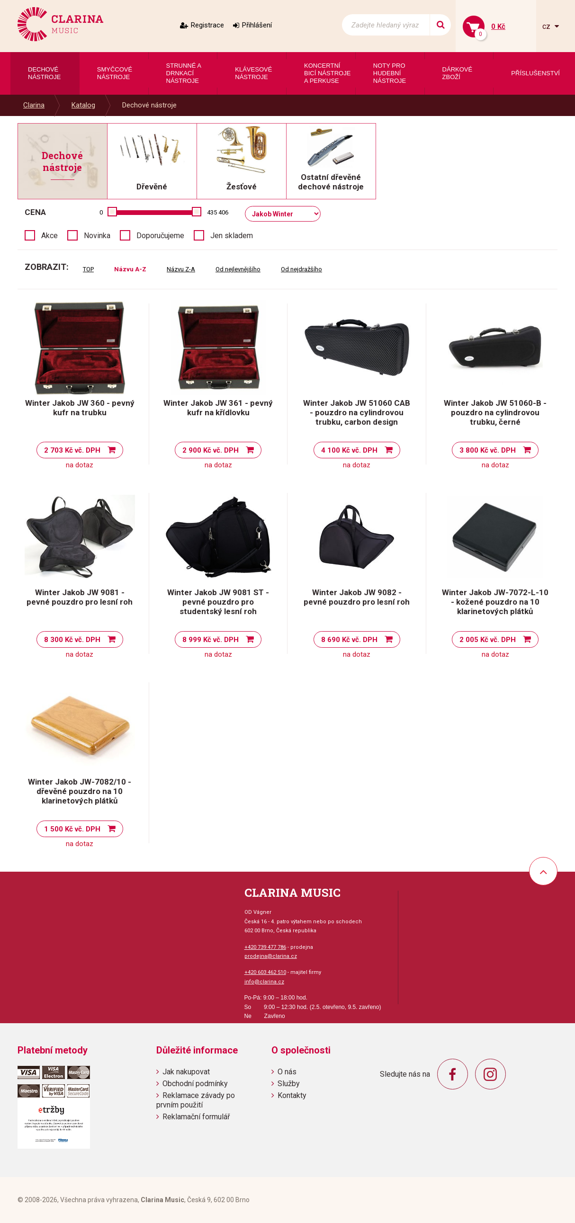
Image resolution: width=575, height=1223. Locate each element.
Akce (49, 235)
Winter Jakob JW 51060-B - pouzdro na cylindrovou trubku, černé (495, 412)
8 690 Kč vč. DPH (349, 639)
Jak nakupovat (186, 1071)
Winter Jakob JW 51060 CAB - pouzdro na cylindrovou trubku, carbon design (356, 412)
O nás (287, 1071)
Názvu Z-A (181, 269)
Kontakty (292, 1095)
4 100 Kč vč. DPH (349, 450)
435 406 (217, 212)
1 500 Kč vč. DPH (72, 829)
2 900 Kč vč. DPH (210, 450)
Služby (289, 1083)
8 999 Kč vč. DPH (210, 639)
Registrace (207, 25)
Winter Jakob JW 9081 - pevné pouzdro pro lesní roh (80, 597)
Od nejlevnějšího (238, 269)
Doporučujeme (160, 235)
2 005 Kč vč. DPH (487, 639)
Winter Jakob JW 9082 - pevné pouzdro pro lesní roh (357, 597)
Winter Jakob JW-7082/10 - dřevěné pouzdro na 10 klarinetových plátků (79, 791)
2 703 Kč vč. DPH (72, 450)
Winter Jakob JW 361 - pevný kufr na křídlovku (218, 407)
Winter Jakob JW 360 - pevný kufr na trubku (80, 407)
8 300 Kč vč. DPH (72, 639)
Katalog (83, 105)
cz (547, 26)
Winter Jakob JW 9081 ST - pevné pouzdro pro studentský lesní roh (218, 602)
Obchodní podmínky (195, 1083)
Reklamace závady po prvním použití (195, 1100)
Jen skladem (231, 235)
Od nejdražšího (301, 269)
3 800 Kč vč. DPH (487, 450)
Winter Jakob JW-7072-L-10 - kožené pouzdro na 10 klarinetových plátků (495, 602)
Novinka (97, 235)
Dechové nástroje (149, 105)
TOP (88, 269)
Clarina (34, 105)
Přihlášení (257, 25)
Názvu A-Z (130, 269)
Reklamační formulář (196, 1116)
